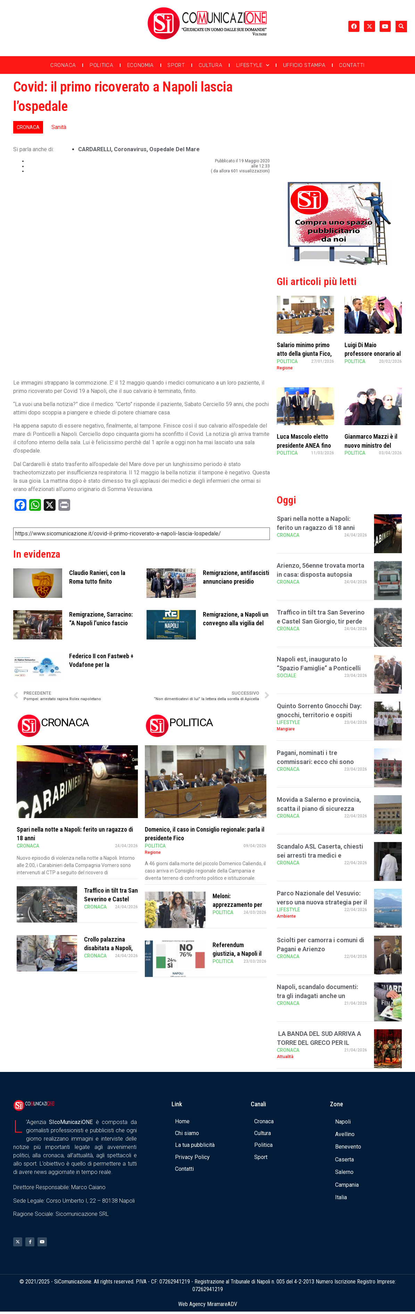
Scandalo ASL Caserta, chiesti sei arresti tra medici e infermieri (320, 855)
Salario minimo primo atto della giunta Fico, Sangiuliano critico (304, 353)
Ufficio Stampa (304, 65)
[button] (401, 26)
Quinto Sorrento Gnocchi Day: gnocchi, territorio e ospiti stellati (319, 714)
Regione (153, 852)
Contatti (352, 65)
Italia (341, 1197)
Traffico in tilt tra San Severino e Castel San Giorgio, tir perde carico (321, 621)
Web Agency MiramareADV (207, 1306)
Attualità (285, 1056)
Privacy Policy (192, 1157)
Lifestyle (252, 65)
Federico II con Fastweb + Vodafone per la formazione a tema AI (101, 664)
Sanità (58, 127)
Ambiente (286, 916)
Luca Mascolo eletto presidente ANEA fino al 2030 (304, 445)
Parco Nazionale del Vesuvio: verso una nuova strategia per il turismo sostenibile (322, 902)
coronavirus (130, 149)
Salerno (344, 1172)
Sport (176, 65)
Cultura (211, 65)
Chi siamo (187, 1133)
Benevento (348, 1146)
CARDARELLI (94, 149)
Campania (347, 1185)
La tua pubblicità (195, 1145)
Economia (140, 65)
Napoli (343, 1121)
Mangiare (286, 729)
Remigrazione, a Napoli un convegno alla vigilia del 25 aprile (235, 623)
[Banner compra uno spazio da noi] (339, 263)
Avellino (345, 1134)
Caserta (344, 1159)
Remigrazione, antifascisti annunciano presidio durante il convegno (236, 581)
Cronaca (63, 65)
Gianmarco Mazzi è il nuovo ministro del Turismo (371, 445)
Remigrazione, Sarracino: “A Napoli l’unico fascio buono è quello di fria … (101, 623)
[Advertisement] (339, 125)
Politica (102, 65)
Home (182, 1121)
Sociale (286, 675)
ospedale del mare (174, 149)
